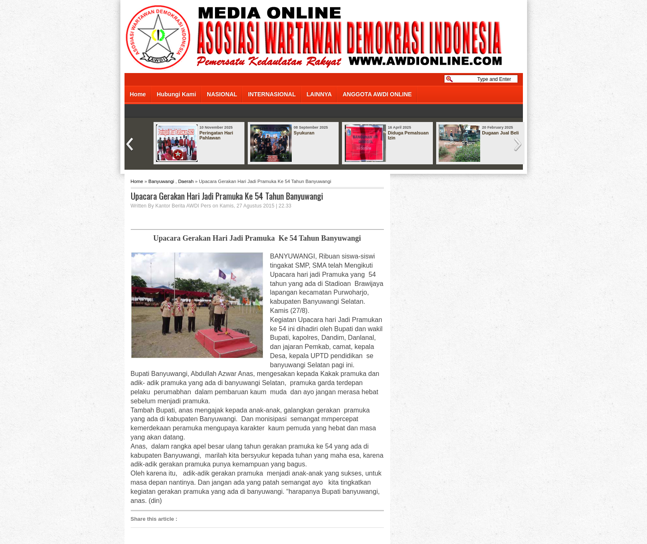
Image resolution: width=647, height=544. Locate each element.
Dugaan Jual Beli (500, 132)
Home (138, 94)
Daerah (185, 181)
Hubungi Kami (176, 94)
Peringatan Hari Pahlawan (216, 135)
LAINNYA (319, 94)
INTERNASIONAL (271, 94)
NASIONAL (222, 94)
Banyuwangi (161, 181)
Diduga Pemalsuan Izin (408, 135)
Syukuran (304, 132)
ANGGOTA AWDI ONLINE (377, 94)
